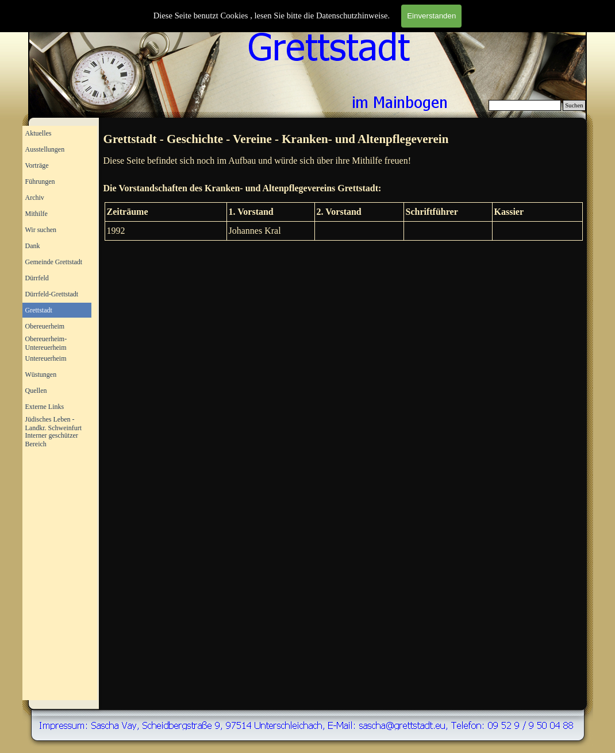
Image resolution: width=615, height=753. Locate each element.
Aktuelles (38, 133)
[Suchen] (525, 105)
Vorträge (37, 165)
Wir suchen (41, 230)
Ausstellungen (45, 149)
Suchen (574, 105)
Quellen (36, 391)
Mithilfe (36, 214)
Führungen (40, 181)
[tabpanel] (343, 139)
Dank (32, 246)
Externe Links (44, 407)
